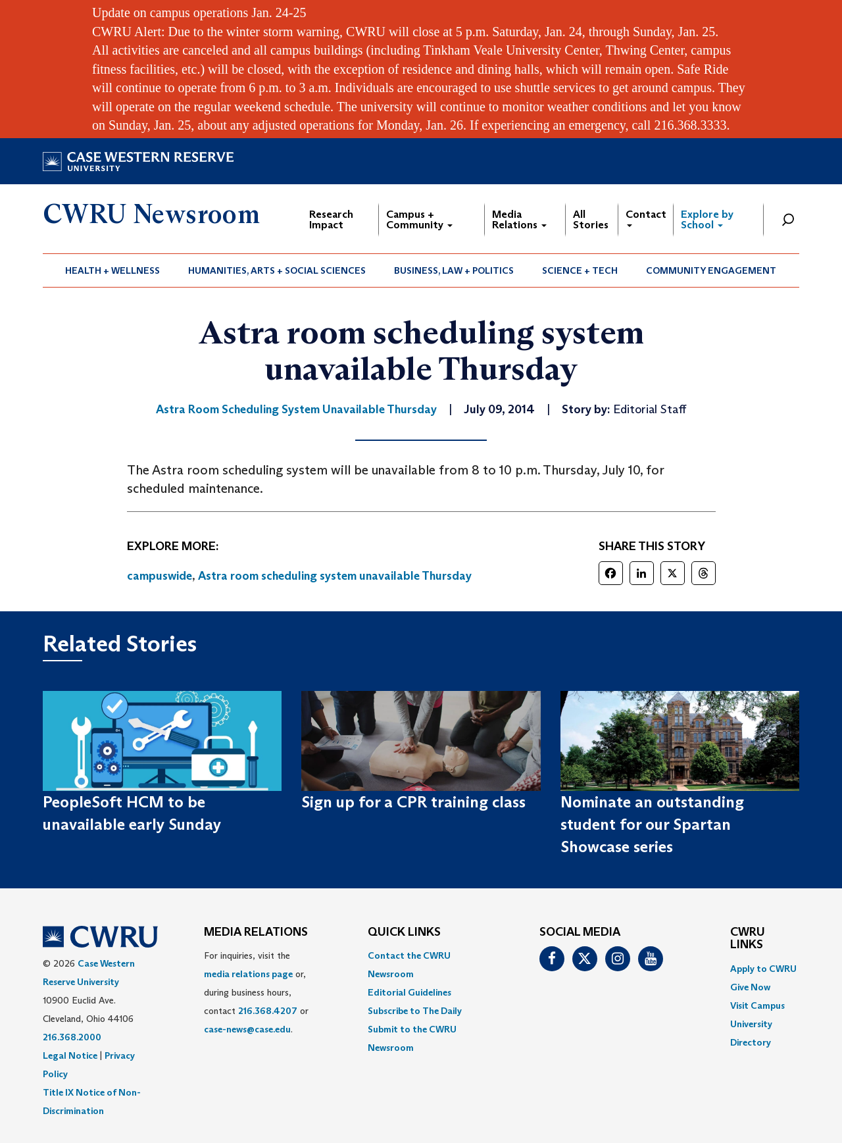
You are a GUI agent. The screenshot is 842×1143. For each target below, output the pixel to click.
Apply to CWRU (763, 969)
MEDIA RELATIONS (256, 932)
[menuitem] (112, 270)
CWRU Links (747, 939)
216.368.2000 (72, 1037)
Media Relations (519, 219)
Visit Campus (757, 1005)
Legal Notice (70, 1055)
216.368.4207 (267, 1011)
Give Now (750, 987)
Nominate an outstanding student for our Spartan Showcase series (652, 824)
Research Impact (331, 219)
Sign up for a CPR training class (413, 801)
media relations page (248, 974)
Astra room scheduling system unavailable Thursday (335, 576)
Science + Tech (580, 270)
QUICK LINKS (404, 932)
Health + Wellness (112, 270)
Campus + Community (419, 219)
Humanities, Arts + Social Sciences (277, 270)
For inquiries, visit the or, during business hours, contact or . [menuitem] (256, 992)
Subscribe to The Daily (415, 1011)
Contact (646, 217)
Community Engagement (711, 270)
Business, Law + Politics (454, 270)
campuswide (159, 576)
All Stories (590, 219)
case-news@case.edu (247, 1029)
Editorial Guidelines (409, 992)
